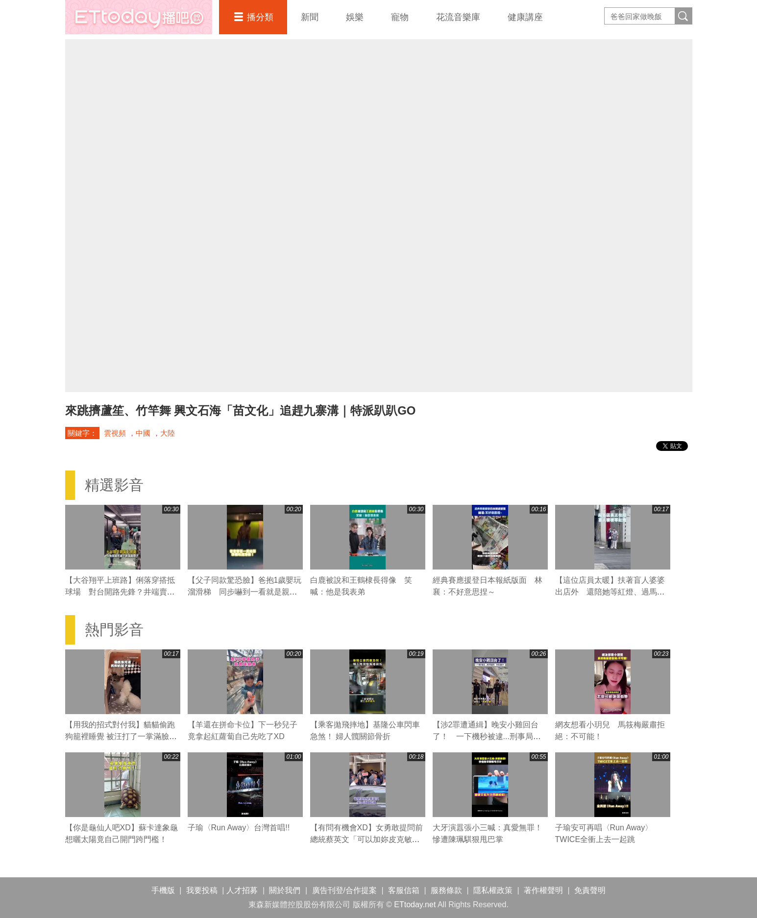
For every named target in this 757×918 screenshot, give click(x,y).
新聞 (309, 17)
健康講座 (525, 17)
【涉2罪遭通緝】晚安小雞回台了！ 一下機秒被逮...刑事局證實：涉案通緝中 (487, 736)
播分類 (260, 17)
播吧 (138, 17)
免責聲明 (590, 890)
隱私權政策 (493, 890)
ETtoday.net (415, 904)
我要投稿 (202, 890)
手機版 (163, 890)
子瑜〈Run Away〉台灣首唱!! (239, 827)
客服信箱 (403, 890)
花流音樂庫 (458, 17)
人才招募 (242, 890)
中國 (143, 433)
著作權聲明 (543, 890)
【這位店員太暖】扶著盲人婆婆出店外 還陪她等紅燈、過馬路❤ (610, 592)
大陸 (167, 433)
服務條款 (446, 890)
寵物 (400, 17)
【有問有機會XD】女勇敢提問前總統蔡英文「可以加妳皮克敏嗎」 (366, 839)
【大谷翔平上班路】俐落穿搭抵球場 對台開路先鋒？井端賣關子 (120, 592)
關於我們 (284, 890)
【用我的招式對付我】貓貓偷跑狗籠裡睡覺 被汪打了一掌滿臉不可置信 (121, 736)
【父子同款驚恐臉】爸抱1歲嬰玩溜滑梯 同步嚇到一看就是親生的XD (245, 592)
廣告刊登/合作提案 (344, 890)
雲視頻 (115, 433)
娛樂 (355, 17)
